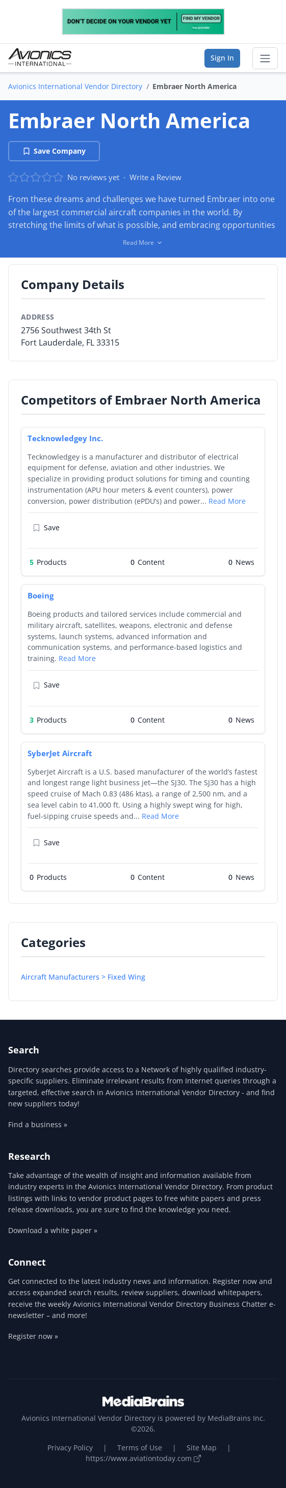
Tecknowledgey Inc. (65, 438)
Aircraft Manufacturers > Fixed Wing (83, 977)
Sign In (222, 58)
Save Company (54, 151)
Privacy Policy (70, 1447)
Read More (227, 501)
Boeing (41, 595)
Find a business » (37, 1124)
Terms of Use (139, 1447)
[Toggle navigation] (265, 58)
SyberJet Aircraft (60, 753)
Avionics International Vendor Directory (75, 86)
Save (46, 527)
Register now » (33, 1336)
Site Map (202, 1447)
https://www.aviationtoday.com (143, 1458)
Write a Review (155, 177)
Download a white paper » (52, 1230)
